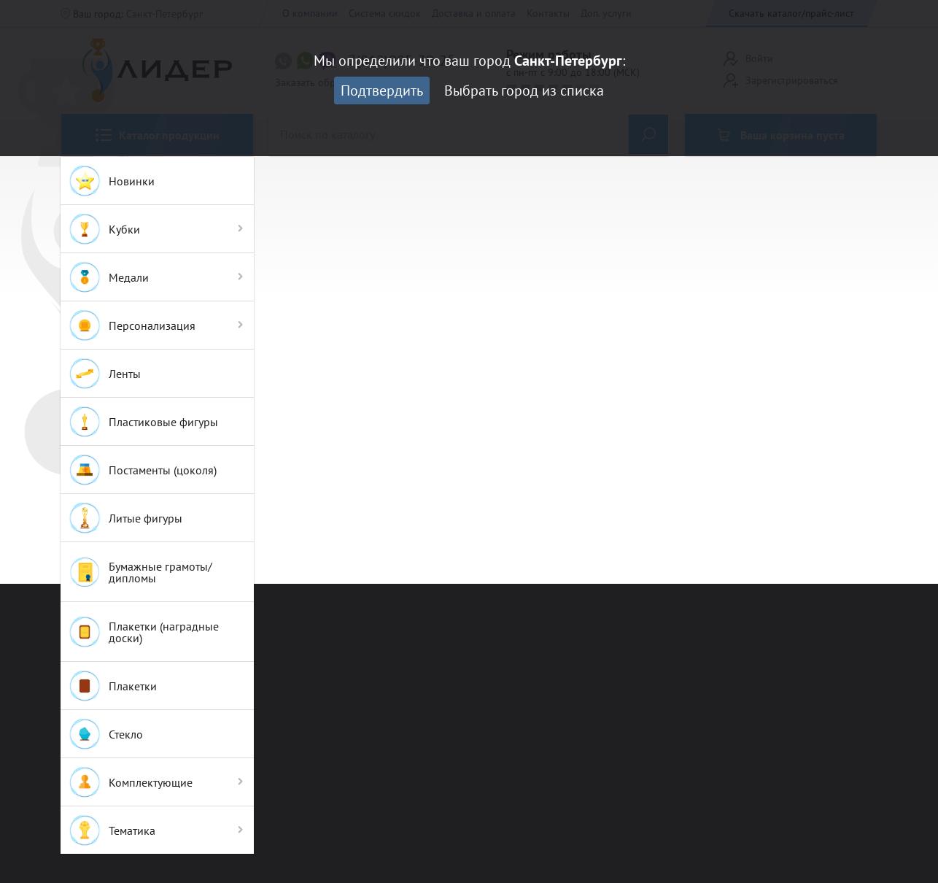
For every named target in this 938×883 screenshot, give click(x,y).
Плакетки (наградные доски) (143, 632)
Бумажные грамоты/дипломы (140, 572)
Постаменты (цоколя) (142, 470)
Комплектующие (130, 782)
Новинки (111, 181)
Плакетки (112, 686)
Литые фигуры (125, 518)
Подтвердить (382, 90)
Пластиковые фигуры (143, 422)
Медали (108, 277)
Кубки (104, 229)
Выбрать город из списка (524, 90)
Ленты (104, 373)
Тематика (111, 830)
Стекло (105, 734)
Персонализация (131, 325)
